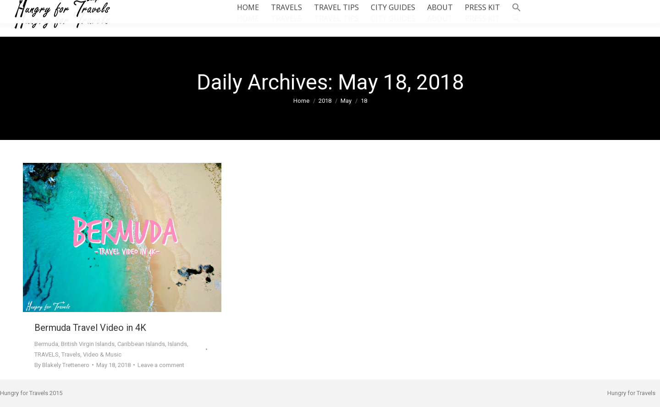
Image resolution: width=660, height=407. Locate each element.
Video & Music (102, 354)
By (61, 365)
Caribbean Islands (141, 343)
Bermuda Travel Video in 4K (90, 327)
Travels (70, 354)
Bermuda (46, 343)
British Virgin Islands (88, 343)
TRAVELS (46, 354)
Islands (177, 343)
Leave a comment (161, 365)
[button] (516, 18)
